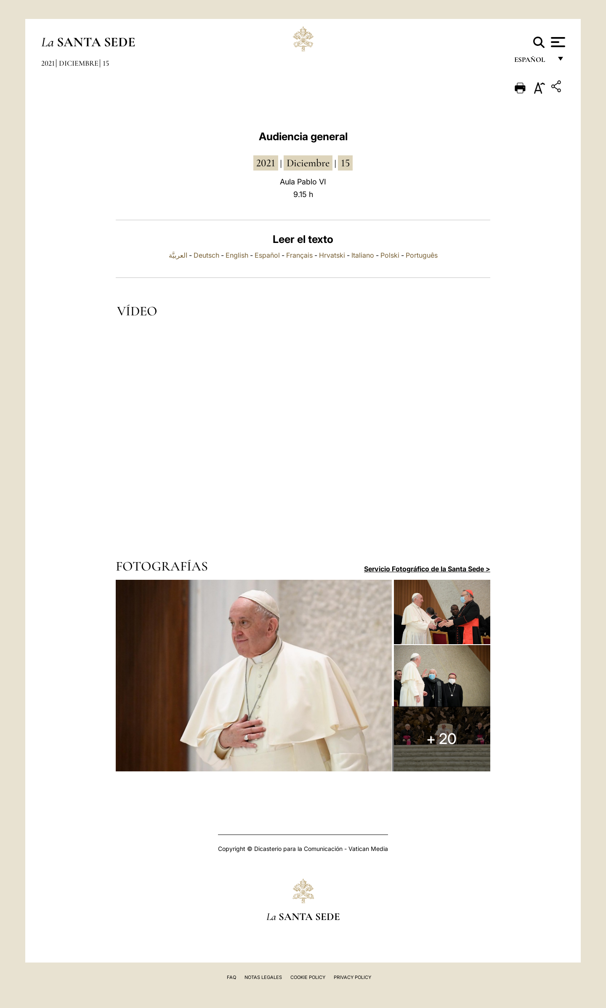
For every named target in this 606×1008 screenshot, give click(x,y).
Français (299, 255)
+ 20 (444, 740)
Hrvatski (332, 255)
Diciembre (78, 63)
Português (422, 255)
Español (267, 255)
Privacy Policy (352, 977)
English (237, 255)
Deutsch (206, 255)
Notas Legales (263, 977)
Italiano (362, 255)
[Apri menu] (557, 42)
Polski (389, 255)
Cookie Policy (307, 977)
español (533, 62)
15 (106, 63)
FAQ (231, 977)
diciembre (308, 163)
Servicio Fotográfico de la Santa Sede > (427, 569)
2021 (48, 63)
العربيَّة (178, 255)
